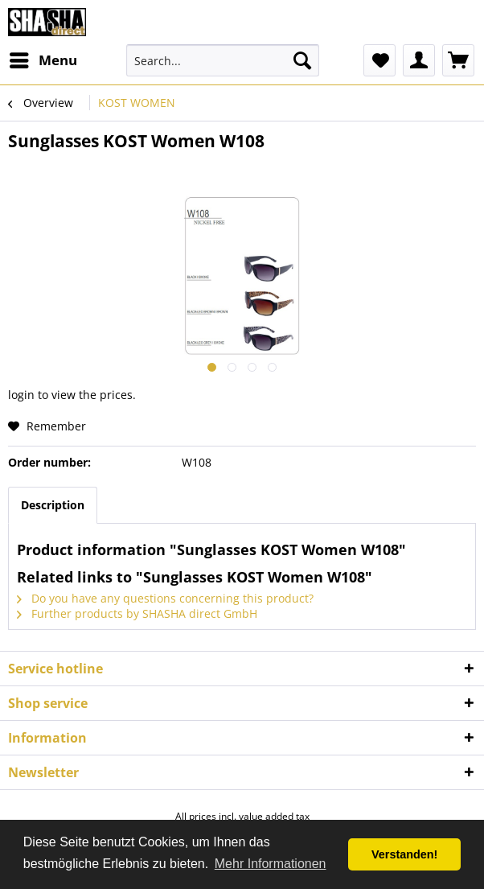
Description (52, 504)
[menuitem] (42, 60)
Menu (43, 58)
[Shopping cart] (458, 60)
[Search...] (223, 60)
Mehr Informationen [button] (270, 863)
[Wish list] (379, 60)
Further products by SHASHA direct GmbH (137, 613)
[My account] (419, 60)
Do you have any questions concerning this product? (165, 598)
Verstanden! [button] (404, 854)
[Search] (302, 60)
